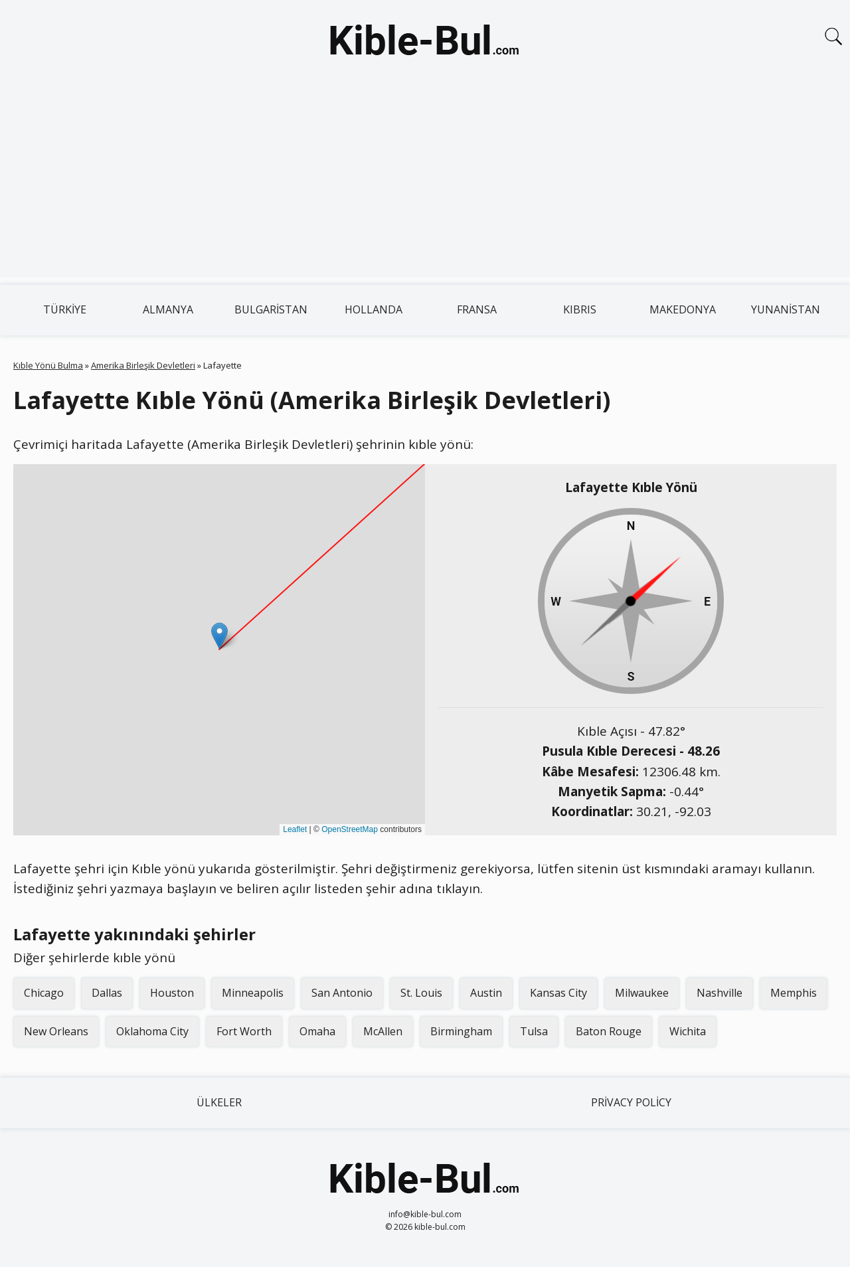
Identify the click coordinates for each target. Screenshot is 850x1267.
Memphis (793, 992)
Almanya (168, 309)
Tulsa (534, 1031)
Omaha (317, 1031)
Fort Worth (244, 1031)
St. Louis (421, 992)
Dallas (107, 992)
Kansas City (558, 992)
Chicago (44, 992)
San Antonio (342, 992)
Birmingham (461, 1031)
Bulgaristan (270, 309)
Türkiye (64, 309)
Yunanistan (785, 309)
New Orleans (56, 1031)
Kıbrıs (579, 309)
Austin (486, 992)
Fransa (477, 309)
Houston (172, 992)
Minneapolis (253, 992)
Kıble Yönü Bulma (48, 365)
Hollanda (373, 309)
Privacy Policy (631, 1102)
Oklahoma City (152, 1031)
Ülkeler (219, 1102)
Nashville (719, 992)
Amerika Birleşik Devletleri (143, 365)
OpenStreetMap (349, 829)
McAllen (382, 1031)
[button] (219, 635)
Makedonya (682, 309)
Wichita (687, 1031)
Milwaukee (642, 992)
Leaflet (295, 829)
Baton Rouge (608, 1031)
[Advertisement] (425, 185)
